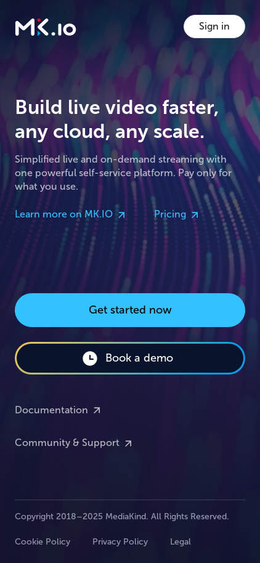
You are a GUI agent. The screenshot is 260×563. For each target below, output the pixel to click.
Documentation (59, 410)
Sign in (214, 26)
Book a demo (127, 358)
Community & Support (74, 443)
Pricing (177, 215)
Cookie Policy (42, 541)
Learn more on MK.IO (71, 215)
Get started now (130, 310)
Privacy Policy (120, 541)
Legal (180, 541)
